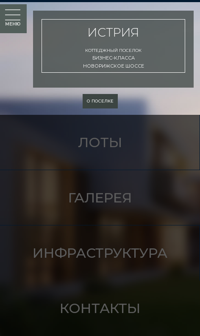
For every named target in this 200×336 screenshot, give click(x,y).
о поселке (100, 101)
